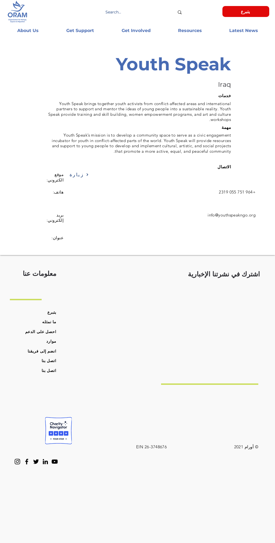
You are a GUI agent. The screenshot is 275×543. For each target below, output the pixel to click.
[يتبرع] (245, 11)
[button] (27, 30)
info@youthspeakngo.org (232, 215)
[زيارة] (84, 174)
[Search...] (139, 12)
